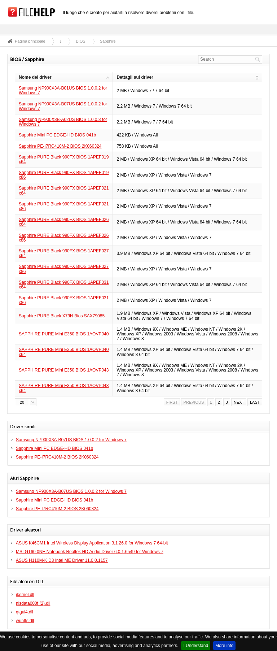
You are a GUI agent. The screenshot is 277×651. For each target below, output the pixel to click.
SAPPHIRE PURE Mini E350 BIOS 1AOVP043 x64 (64, 388)
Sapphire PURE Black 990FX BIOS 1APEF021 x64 (64, 190)
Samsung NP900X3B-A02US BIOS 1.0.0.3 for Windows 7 (63, 122)
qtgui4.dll (24, 612)
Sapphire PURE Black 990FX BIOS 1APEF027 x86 (64, 269)
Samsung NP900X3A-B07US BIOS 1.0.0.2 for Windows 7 (63, 106)
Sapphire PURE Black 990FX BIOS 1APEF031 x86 (64, 300)
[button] (25, 402)
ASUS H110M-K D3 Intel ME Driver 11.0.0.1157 (62, 560)
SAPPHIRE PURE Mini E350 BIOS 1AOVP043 (64, 370)
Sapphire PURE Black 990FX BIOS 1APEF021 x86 (64, 206)
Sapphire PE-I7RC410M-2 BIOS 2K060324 (60, 146)
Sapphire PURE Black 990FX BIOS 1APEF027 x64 (64, 253)
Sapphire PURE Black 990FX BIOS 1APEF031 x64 (64, 285)
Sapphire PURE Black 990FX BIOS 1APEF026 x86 (64, 238)
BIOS (80, 41)
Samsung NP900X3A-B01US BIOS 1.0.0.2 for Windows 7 (63, 90)
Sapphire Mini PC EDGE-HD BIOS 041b (57, 135)
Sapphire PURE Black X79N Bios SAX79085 (62, 315)
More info (224, 645)
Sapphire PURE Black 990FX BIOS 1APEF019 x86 (64, 175)
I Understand (195, 645)
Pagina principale (30, 41)
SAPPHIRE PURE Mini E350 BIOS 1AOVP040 (64, 334)
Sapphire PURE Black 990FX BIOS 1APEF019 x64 (64, 159)
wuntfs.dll (25, 620)
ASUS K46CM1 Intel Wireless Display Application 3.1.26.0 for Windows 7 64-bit (92, 543)
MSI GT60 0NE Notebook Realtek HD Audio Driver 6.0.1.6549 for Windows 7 (89, 551)
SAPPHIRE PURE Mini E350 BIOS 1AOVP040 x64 (64, 352)
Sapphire (108, 41)
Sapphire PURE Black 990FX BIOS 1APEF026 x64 (64, 222)
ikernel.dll (25, 594)
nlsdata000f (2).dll (33, 603)
